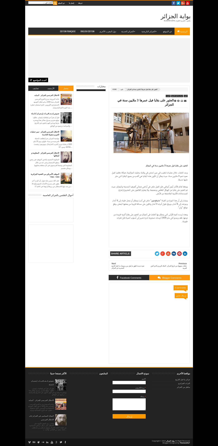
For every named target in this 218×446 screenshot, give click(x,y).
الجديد (168, 96)
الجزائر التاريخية (148, 31)
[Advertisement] (109, 58)
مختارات (101, 86)
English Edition (87, 31)
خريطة (80, 3)
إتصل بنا (71, 3)
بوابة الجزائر (176, 16)
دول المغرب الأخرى (107, 31)
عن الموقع (61, 3)
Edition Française (68, 31)
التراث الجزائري (184, 383)
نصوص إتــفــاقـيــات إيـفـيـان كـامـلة (45, 113)
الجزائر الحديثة (127, 31)
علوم (122, 89)
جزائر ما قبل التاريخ (177, 96)
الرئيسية (182, 31)
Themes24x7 (185, 443)
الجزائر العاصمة (51, 210)
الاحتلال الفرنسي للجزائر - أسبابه (46, 95)
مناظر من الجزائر (183, 387)
